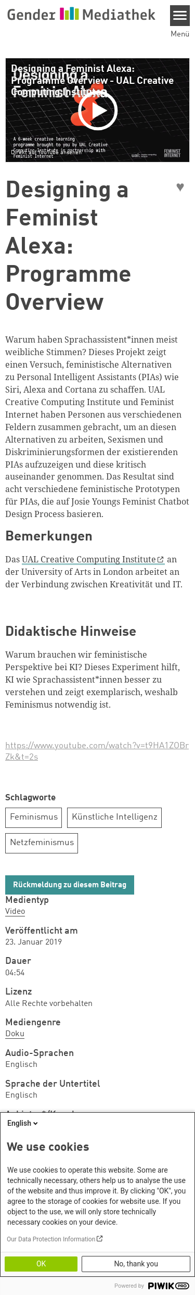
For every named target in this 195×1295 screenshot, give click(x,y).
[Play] (99, 110)
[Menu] (180, 15)
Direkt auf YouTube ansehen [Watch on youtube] (46, 152)
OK (41, 1264)
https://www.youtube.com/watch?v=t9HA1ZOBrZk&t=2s (97, 751)
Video (15, 912)
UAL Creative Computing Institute (89, 559)
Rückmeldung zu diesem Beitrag (69, 885)
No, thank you (136, 1264)
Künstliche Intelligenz (115, 817)
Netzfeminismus (42, 842)
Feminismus (34, 817)
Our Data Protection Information (51, 1239)
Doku (14, 1034)
